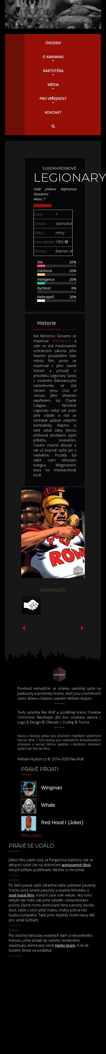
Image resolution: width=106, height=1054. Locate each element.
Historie (46, 323)
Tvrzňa (84, 722)
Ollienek (52, 722)
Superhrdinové (59, 168)
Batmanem (62, 340)
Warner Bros (25, 740)
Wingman (51, 787)
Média (53, 85)
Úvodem (53, 43)
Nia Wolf (48, 712)
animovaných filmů (76, 865)
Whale (48, 805)
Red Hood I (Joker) (62, 822)
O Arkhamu (53, 57)
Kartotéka (53, 71)
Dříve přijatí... (32, 835)
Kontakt (53, 112)
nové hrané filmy (21, 895)
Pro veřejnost (53, 99)
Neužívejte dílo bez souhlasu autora (67, 717)
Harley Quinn (65, 945)
